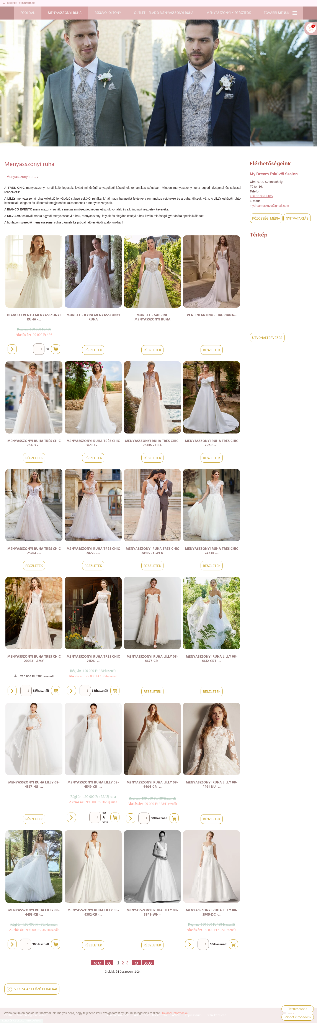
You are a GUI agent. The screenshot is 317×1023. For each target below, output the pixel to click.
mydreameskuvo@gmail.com (269, 205)
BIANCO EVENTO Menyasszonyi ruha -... (34, 317)
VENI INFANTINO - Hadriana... (212, 315)
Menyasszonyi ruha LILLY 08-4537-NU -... (34, 784)
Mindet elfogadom (297, 1017)
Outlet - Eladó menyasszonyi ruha (163, 13)
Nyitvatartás (297, 218)
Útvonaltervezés (267, 338)
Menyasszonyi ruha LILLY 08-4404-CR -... (152, 784)
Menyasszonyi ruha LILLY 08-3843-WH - (152, 912)
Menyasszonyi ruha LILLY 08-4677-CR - (152, 659)
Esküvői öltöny (108, 13)
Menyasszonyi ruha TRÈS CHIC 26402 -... (34, 443)
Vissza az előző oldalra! (35, 989)
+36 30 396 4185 (261, 196)
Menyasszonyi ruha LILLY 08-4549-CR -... (93, 784)
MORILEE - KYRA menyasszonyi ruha (93, 317)
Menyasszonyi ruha (65, 13)
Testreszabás (297, 1009)
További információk (175, 1013)
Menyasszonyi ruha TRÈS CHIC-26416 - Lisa (152, 443)
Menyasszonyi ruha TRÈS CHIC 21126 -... (93, 659)
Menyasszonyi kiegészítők (228, 13)
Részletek (93, 350)
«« (97, 962)
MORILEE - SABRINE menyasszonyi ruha (152, 317)
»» (148, 962)
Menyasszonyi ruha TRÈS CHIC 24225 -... (93, 551)
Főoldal (27, 13)
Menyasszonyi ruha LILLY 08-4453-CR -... (34, 912)
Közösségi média (266, 218)
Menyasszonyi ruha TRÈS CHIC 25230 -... (211, 443)
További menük (280, 13)
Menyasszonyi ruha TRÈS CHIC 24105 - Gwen (152, 551)
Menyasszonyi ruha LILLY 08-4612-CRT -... (211, 659)
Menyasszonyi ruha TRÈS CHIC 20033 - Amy (34, 659)
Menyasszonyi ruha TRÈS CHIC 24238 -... (211, 551)
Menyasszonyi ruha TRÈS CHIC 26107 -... (93, 443)
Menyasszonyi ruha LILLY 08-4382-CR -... (93, 912)
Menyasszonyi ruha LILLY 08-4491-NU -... (211, 784)
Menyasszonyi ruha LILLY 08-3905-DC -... (211, 912)
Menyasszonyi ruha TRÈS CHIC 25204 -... (34, 551)
